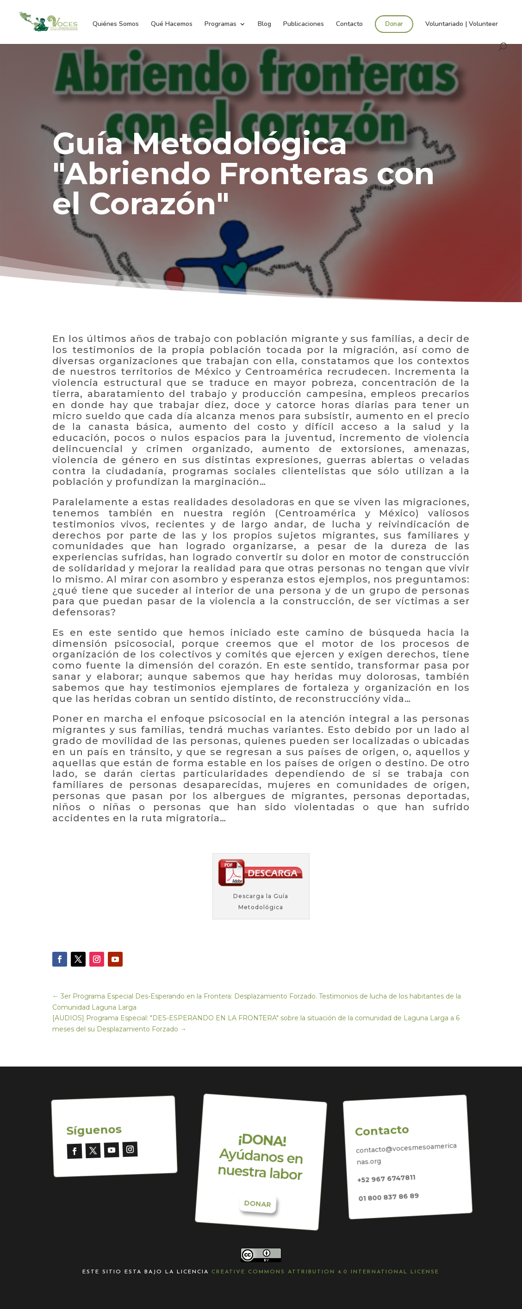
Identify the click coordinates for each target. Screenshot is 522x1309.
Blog (264, 24)
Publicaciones (303, 24)
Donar (393, 23)
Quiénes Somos (116, 24)
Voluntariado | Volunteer (461, 24)
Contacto (349, 24)
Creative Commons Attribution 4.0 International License (325, 1272)
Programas (220, 24)
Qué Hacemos (172, 24)
